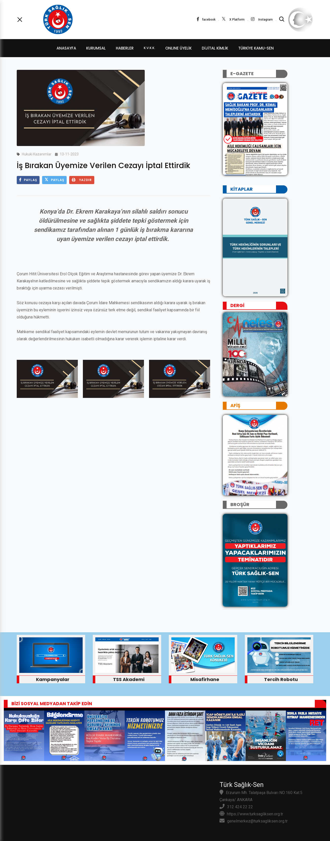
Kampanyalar (52, 679)
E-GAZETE (242, 73)
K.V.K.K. (149, 47)
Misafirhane (204, 679)
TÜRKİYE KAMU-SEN (256, 48)
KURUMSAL (96, 48)
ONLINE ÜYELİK (178, 48)
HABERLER (125, 48)
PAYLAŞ (28, 180)
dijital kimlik (215, 48)
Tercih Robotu (281, 679)
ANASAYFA (66, 48)
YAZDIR (82, 180)
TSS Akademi (128, 679)
